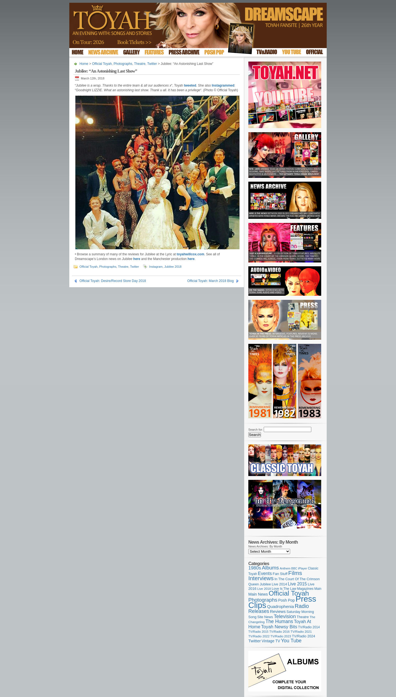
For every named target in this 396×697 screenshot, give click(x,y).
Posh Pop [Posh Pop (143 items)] (286, 600)
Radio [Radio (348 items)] (302, 606)
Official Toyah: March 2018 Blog (210, 281)
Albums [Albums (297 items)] (270, 568)
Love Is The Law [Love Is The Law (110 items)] (284, 589)
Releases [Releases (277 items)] (258, 611)
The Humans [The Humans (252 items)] (279, 621)
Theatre (139, 64)
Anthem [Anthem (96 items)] (285, 568)
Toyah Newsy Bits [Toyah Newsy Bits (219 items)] (279, 626)
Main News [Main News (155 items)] (258, 594)
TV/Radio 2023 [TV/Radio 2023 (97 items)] (280, 636)
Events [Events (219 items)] (265, 573)
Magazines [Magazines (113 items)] (305, 589)
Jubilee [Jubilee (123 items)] (265, 584)
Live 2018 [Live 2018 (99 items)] (264, 588)
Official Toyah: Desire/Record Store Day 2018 (112, 281)
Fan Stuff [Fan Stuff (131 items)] (280, 574)
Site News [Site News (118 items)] (265, 617)
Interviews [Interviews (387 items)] (261, 578)
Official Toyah (102, 64)
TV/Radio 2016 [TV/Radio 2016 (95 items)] (279, 631)
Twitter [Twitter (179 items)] (254, 640)
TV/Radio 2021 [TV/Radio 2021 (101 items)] (301, 631)
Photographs (123, 64)
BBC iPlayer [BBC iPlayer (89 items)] (299, 568)
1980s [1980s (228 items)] (254, 568)
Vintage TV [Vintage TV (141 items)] (271, 641)
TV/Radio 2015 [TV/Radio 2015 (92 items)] (258, 631)
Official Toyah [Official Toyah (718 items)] (289, 593)
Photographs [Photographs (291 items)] (262, 600)
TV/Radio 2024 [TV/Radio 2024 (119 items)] (303, 636)
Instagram (156, 266)
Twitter (152, 64)
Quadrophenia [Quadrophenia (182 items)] (280, 606)
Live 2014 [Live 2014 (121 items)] (279, 584)
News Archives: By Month (265, 546)
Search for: (255, 429)
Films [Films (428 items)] (295, 573)
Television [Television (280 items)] (285, 616)
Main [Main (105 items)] (317, 589)
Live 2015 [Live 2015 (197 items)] (297, 583)
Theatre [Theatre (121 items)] (303, 617)
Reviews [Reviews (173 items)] (278, 611)
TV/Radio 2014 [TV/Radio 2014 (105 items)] (309, 627)
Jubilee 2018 (172, 266)
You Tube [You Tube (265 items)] (291, 640)
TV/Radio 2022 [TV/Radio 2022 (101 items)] (259, 636)
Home (83, 64)
